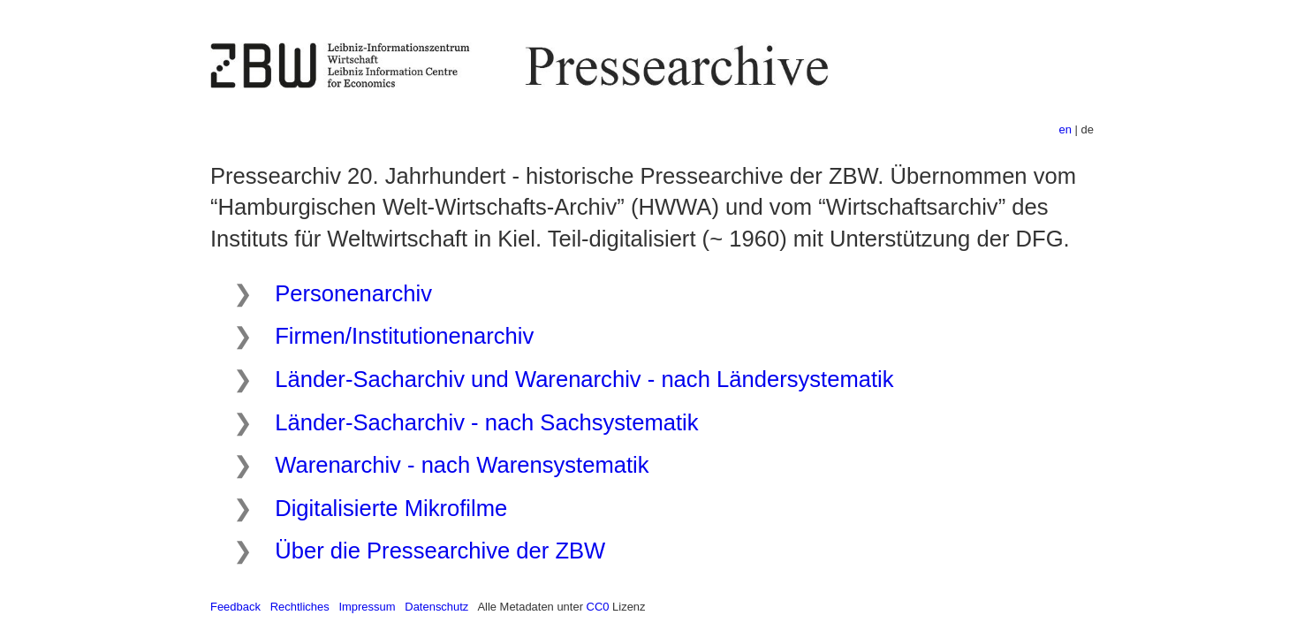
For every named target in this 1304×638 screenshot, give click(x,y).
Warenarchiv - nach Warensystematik (461, 464)
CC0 (598, 606)
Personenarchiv (353, 293)
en (1065, 129)
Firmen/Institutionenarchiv (404, 335)
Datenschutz (436, 606)
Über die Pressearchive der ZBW (440, 550)
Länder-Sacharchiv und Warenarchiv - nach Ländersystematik (584, 379)
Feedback (235, 606)
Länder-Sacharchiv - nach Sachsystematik (486, 422)
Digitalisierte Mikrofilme (391, 508)
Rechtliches (300, 606)
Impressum (366, 606)
